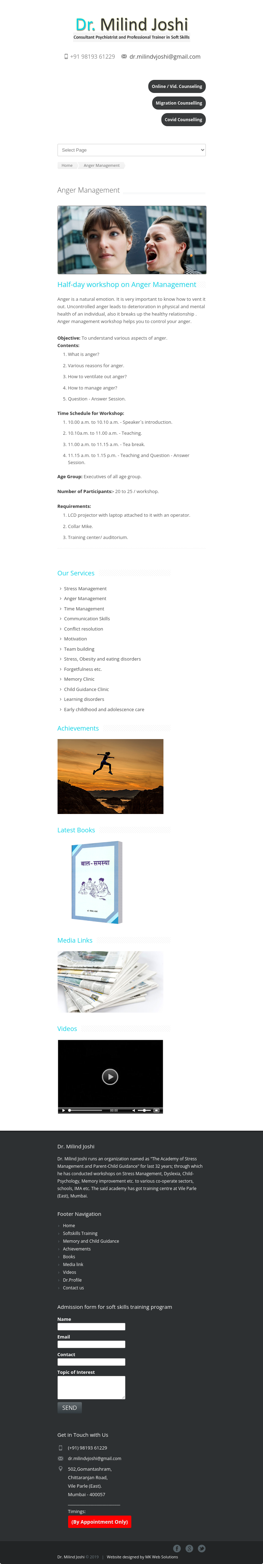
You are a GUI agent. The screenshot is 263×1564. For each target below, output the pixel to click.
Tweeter (202, 1549)
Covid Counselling (183, 120)
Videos (69, 1272)
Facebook (177, 1549)
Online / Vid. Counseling (177, 86)
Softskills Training (80, 1233)
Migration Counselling (179, 103)
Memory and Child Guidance (91, 1241)
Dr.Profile (72, 1280)
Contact (67, 1354)
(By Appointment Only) (100, 1521)
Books (69, 1257)
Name (64, 1319)
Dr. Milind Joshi (71, 1556)
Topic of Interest (76, 1372)
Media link (73, 1264)
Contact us (73, 1288)
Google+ (189, 1549)
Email (64, 1337)
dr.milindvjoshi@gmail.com (165, 56)
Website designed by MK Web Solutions (142, 1556)
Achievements (77, 1249)
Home (69, 1226)
